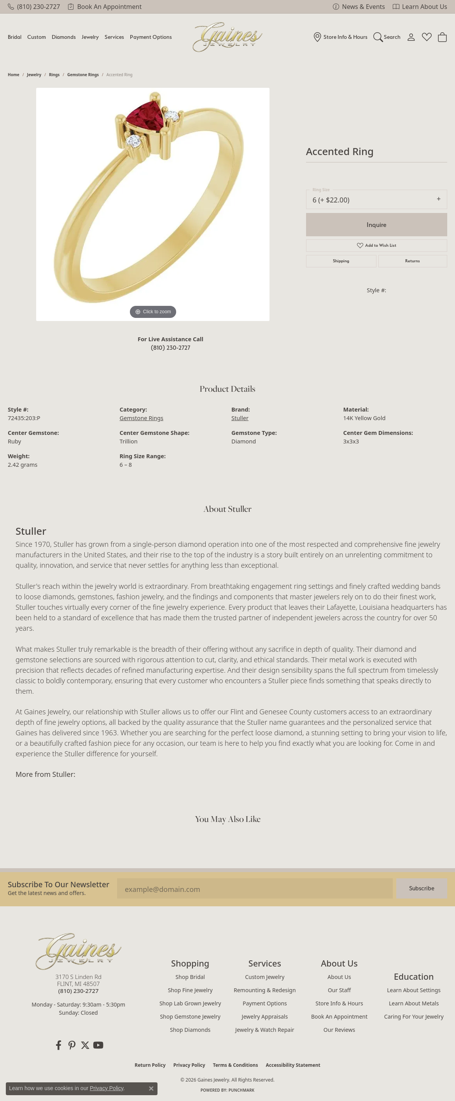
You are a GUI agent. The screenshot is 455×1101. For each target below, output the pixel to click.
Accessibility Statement (293, 1065)
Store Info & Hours (339, 1003)
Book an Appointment (339, 1016)
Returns (412, 260)
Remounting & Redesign (265, 990)
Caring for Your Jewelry (414, 1016)
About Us (339, 977)
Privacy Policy (189, 1065)
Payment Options (151, 36)
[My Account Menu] (411, 37)
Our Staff (339, 990)
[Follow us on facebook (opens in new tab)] (58, 1045)
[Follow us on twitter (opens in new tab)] (85, 1045)
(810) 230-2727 (170, 347)
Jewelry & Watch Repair (264, 1029)
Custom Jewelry (264, 977)
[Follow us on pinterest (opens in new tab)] (72, 1045)
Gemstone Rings (83, 74)
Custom (36, 36)
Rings (54, 74)
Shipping (341, 260)
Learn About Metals (414, 1003)
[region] (153, 204)
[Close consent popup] (151, 1088)
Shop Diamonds (190, 1029)
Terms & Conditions (235, 1065)
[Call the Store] (78, 991)
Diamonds (64, 36)
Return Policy (150, 1065)
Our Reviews (339, 1029)
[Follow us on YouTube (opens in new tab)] (98, 1045)
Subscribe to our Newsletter (58, 884)
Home (13, 74)
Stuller (239, 418)
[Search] (387, 37)
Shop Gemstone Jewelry (190, 1016)
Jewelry (90, 36)
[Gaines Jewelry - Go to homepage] (78, 951)
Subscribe (421, 888)
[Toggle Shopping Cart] (442, 37)
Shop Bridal (190, 977)
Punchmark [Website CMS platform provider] (242, 1090)
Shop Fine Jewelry (190, 990)
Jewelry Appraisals (265, 1016)
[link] (34, 6)
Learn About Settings (414, 990)
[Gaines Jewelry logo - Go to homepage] (227, 37)
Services (114, 36)
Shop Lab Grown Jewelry (190, 1003)
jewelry (34, 74)
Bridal (14, 36)
